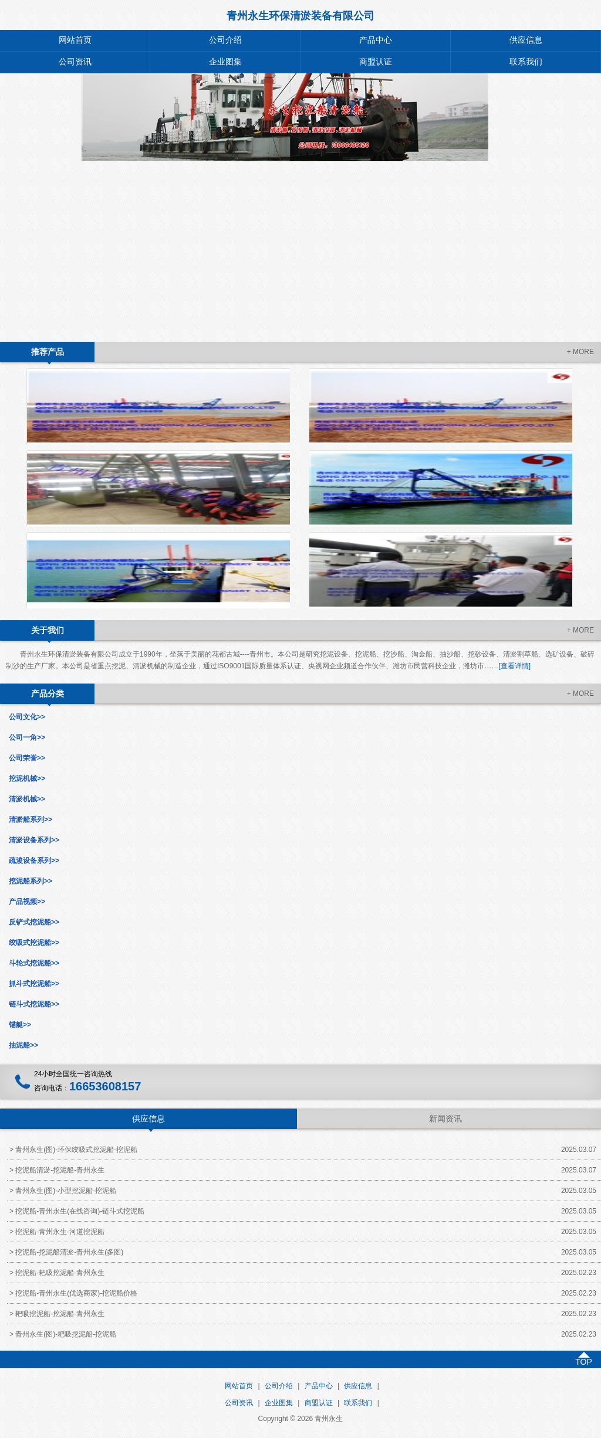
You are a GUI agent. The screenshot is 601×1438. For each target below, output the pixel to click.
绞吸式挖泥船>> (34, 943)
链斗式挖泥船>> (34, 1004)
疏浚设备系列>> (34, 860)
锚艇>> (20, 1025)
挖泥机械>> (27, 778)
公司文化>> (27, 717)
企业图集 (225, 61)
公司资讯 (75, 61)
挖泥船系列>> (30, 881)
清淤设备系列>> (34, 840)
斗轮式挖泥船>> (34, 963)
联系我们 (525, 61)
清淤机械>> (27, 799)
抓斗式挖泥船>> (34, 984)
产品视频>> (27, 902)
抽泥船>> (23, 1045)
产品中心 (375, 40)
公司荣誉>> (27, 758)
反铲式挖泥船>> (34, 922)
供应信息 (525, 40)
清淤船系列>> (30, 819)
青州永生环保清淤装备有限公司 (300, 16)
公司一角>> (27, 737)
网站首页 (75, 40)
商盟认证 (375, 61)
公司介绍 (225, 40)
